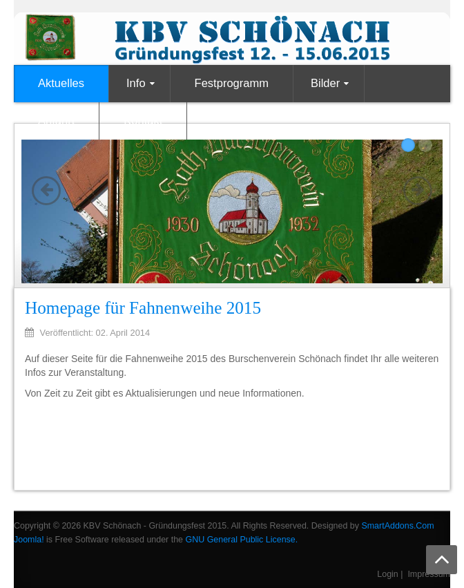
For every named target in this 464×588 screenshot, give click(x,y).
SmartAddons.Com (397, 526)
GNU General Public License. (242, 539)
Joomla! (29, 539)
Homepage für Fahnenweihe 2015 (143, 307)
